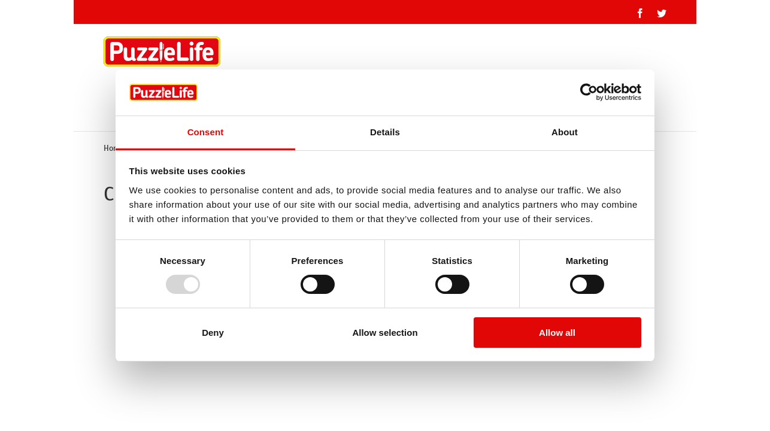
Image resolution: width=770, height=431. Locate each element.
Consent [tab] (205, 132)
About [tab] (564, 132)
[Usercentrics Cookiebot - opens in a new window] (588, 92)
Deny (213, 332)
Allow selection (384, 332)
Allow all (557, 332)
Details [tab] (385, 132)
